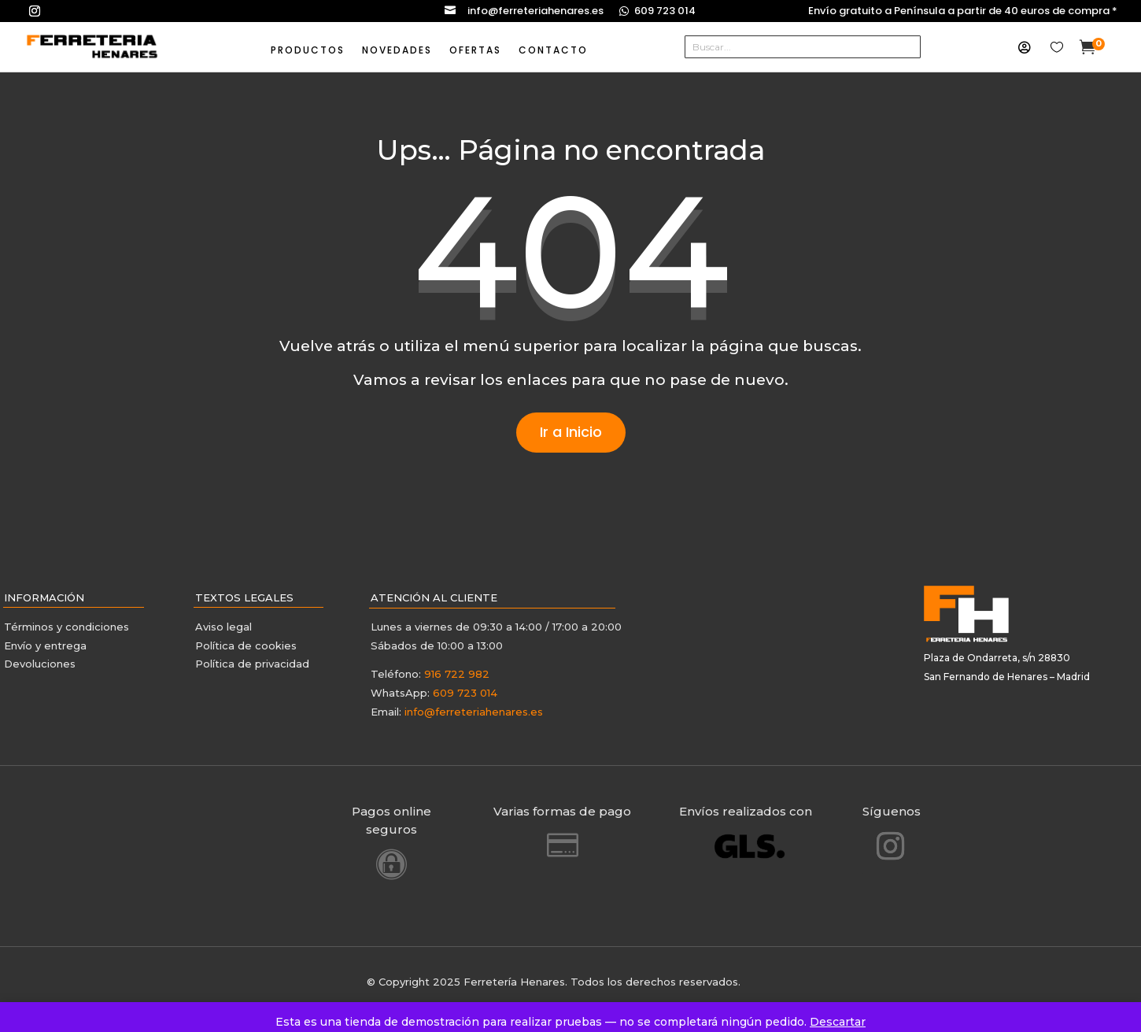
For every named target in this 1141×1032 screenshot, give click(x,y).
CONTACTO (553, 50)
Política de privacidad (252, 663)
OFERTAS (475, 50)
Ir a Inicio (571, 432)
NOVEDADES (397, 50)
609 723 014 (665, 10)
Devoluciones (40, 663)
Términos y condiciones (68, 626)
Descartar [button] (838, 1022)
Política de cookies (246, 645)
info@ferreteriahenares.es (535, 10)
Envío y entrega (45, 645)
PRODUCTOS (308, 50)
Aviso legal (223, 626)
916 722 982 (456, 674)
